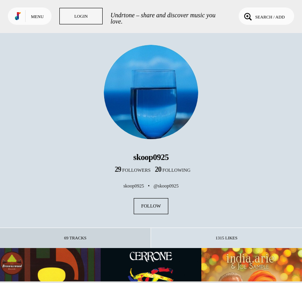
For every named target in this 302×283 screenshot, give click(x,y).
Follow (151, 206)
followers (133, 170)
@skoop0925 (166, 186)
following (173, 170)
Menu (37, 16)
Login (81, 16)
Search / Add (264, 16)
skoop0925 (133, 186)
